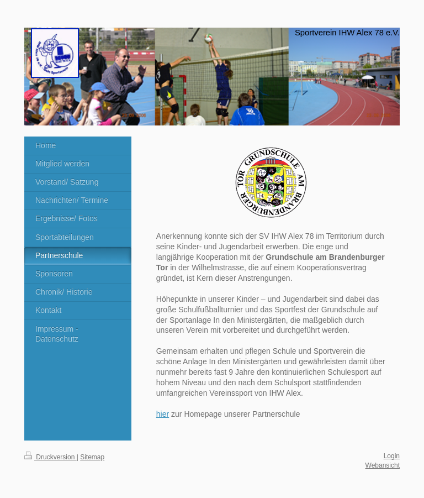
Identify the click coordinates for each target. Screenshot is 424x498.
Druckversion (50, 457)
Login (392, 456)
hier (162, 414)
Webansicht (382, 465)
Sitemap (92, 457)
